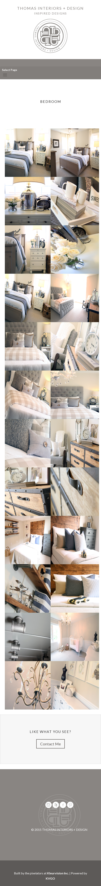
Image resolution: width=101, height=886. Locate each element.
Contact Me (50, 743)
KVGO (50, 878)
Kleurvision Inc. (58, 873)
